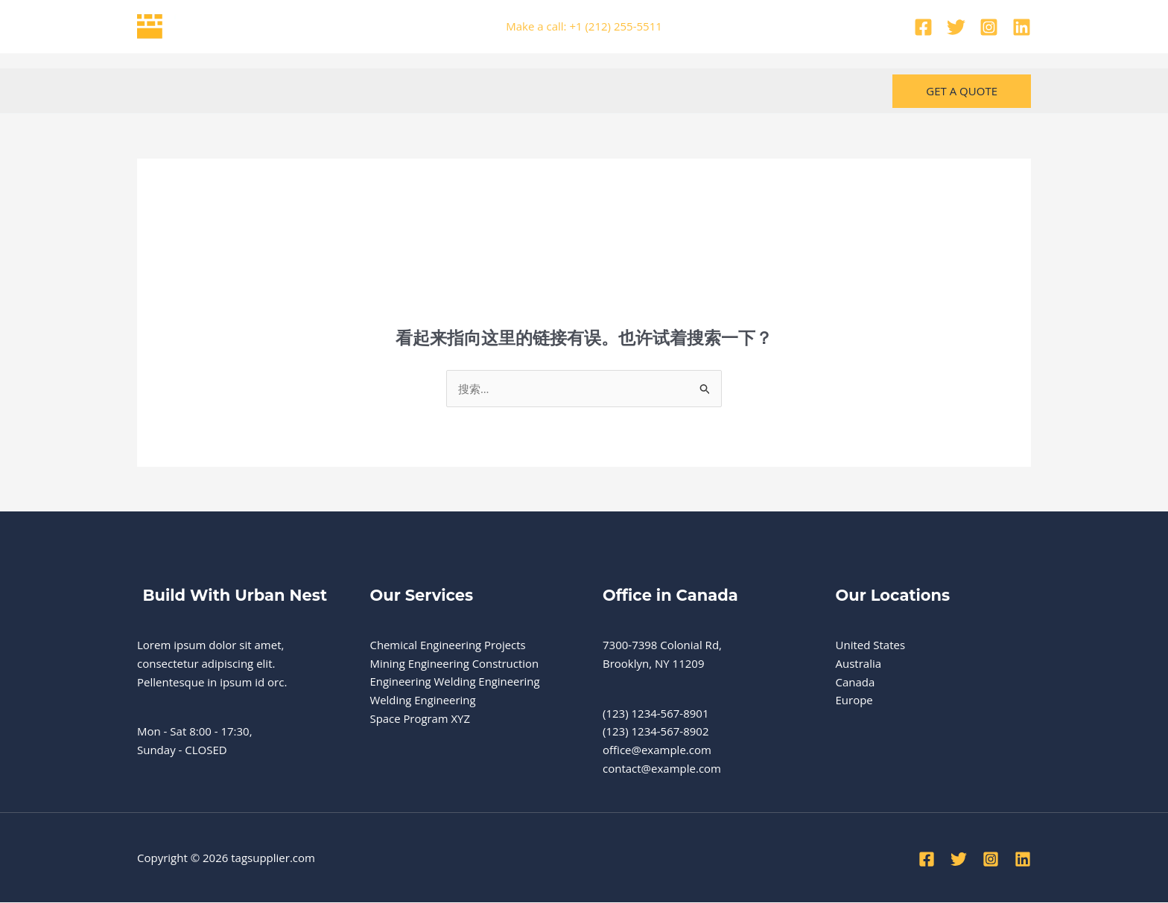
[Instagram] (989, 27)
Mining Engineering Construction (455, 663)
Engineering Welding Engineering (456, 681)
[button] (961, 91)
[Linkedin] (1021, 27)
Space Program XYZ (420, 719)
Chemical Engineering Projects (448, 645)
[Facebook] (923, 27)
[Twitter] (956, 27)
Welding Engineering (423, 700)
